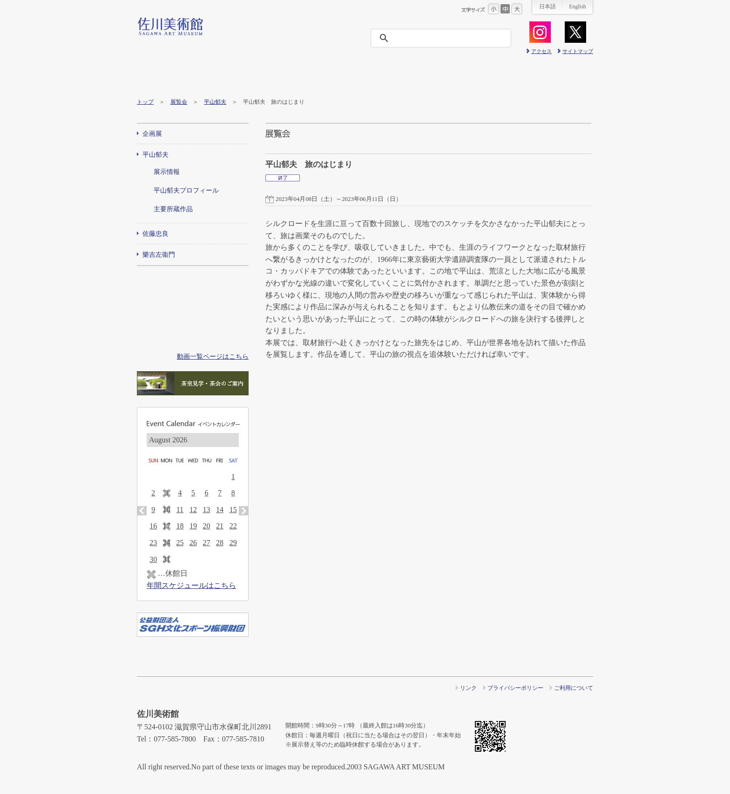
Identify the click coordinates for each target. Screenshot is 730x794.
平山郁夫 (215, 102)
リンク (468, 688)
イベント (279, 75)
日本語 (547, 6)
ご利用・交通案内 (165, 75)
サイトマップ (577, 51)
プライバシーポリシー (515, 688)
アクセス (541, 51)
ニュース (336, 75)
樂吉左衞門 (158, 254)
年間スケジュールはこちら (191, 585)
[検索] (443, 38)
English (577, 6)
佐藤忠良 (155, 233)
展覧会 (222, 75)
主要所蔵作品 (173, 209)
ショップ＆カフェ (564, 75)
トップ (145, 102)
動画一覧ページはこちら (213, 356)
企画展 (152, 133)
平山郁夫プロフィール (186, 190)
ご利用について (573, 688)
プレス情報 (507, 75)
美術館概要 (450, 75)
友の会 (393, 75)
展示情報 (167, 171)
